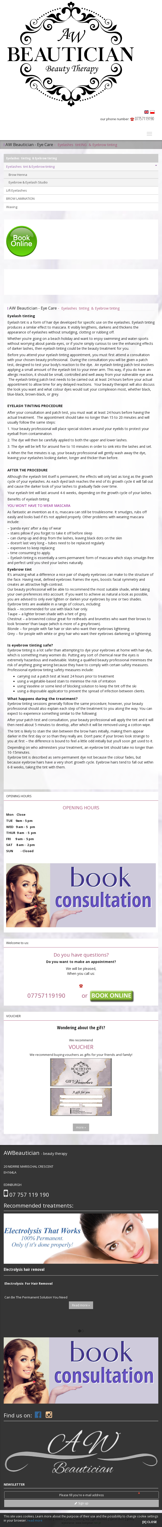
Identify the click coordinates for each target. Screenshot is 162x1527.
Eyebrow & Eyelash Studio (28, 182)
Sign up (81, 1503)
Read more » (81, 1305)
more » (81, 1127)
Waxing (11, 207)
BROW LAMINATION (20, 198)
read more (34, 1520)
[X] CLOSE (149, 1522)
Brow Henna (18, 174)
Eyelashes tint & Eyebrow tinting (81, 166)
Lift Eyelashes (16, 190)
